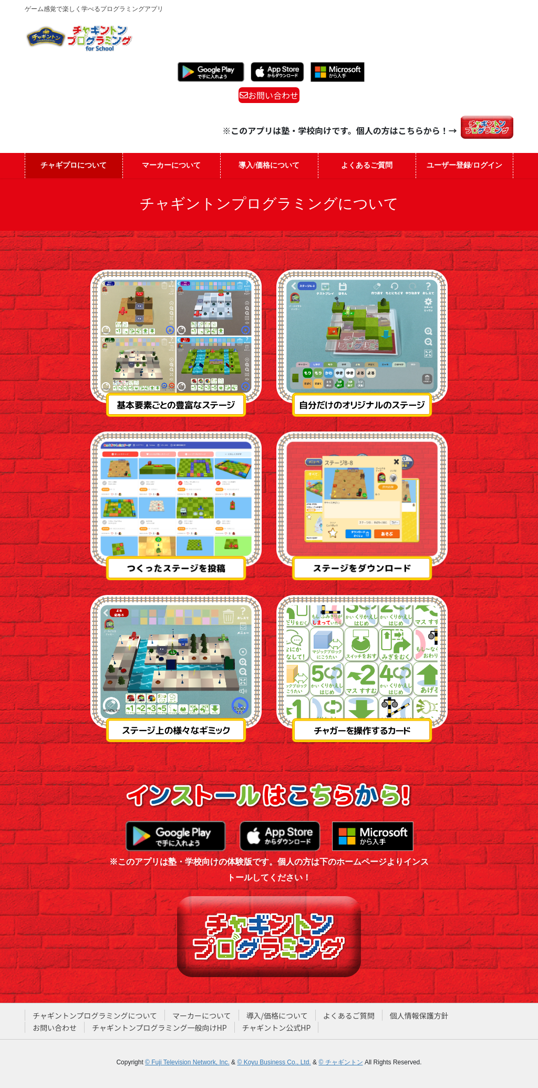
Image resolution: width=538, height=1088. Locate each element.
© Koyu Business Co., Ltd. (274, 1062)
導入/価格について (277, 1015)
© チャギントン (340, 1062)
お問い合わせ (269, 95)
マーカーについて (201, 1015)
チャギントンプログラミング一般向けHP (159, 1027)
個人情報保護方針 (419, 1015)
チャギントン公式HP (276, 1027)
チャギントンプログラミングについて (95, 1015)
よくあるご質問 (349, 1015)
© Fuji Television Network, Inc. (187, 1062)
